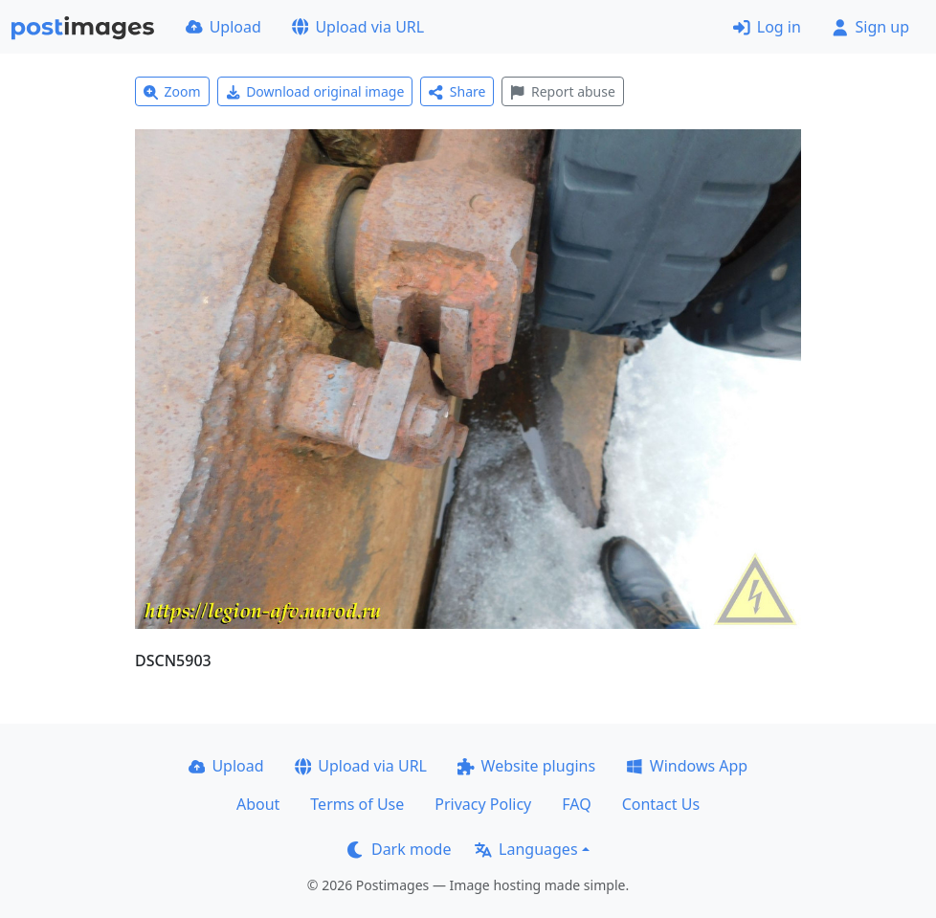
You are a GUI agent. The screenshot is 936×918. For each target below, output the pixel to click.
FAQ (576, 804)
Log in (767, 26)
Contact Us (661, 804)
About (257, 804)
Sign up (870, 26)
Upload (223, 26)
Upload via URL (358, 26)
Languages (526, 849)
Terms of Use (357, 804)
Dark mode (399, 849)
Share (457, 91)
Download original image (315, 91)
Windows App (686, 765)
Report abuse (562, 91)
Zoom (172, 91)
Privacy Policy (483, 804)
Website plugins (526, 765)
